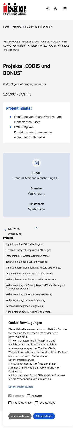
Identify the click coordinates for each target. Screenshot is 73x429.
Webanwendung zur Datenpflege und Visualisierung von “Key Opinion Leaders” (35, 287)
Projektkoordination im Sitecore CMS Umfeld (30, 273)
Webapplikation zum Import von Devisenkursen (31, 279)
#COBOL (45, 41)
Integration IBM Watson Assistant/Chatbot (28, 256)
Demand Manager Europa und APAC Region (29, 250)
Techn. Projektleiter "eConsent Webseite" (27, 261)
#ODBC (52, 45)
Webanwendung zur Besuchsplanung (26, 300)
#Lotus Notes (19, 45)
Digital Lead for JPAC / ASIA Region (24, 244)
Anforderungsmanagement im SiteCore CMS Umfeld (34, 267)
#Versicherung (11, 49)
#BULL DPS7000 (30, 41)
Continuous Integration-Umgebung (24, 306)
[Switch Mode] (56, 8)
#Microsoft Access (37, 45)
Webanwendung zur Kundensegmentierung (29, 294)
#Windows (63, 45)
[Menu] (65, 8)
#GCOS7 (55, 41)
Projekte (8, 238)
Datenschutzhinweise (20, 386)
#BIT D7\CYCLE (12, 41)
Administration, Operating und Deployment (29, 312)
